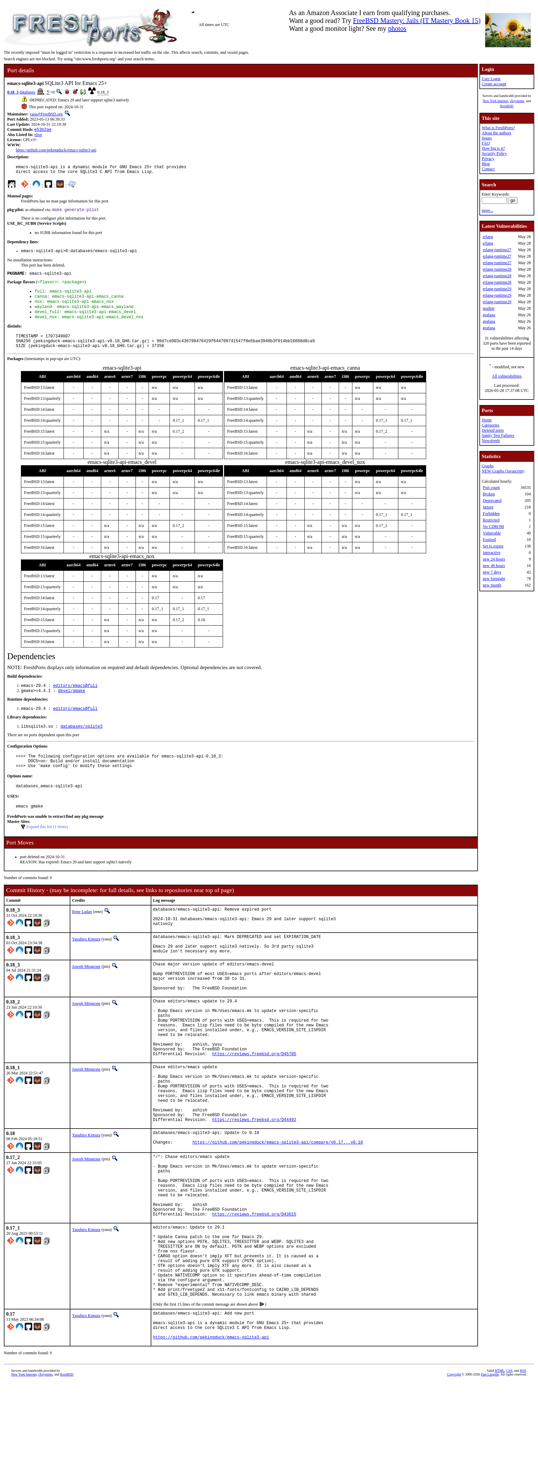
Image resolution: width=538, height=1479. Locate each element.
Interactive (491, 552)
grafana (489, 314)
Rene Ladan (82, 932)
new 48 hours (494, 565)
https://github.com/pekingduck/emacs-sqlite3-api (56, 150)
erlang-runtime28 (497, 269)
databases (27, 92)
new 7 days (492, 572)
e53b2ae (42, 130)
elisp (38, 135)
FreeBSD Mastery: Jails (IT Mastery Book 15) (417, 20)
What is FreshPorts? (498, 127)
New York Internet (495, 101)
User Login (491, 78)
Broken (489, 494)
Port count (491, 487)
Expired (489, 539)
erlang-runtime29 (497, 288)
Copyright (454, 1471)
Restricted (491, 520)
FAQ (486, 143)
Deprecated (492, 500)
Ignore (488, 507)
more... (487, 210)
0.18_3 (13, 92)
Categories (490, 425)
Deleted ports (493, 430)
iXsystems (517, 101)
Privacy (488, 158)
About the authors (496, 133)
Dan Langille (490, 1471)
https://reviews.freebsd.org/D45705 (254, 1102)
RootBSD (507, 106)
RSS (523, 1467)
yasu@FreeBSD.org (46, 114)
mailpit (488, 308)
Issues (487, 138)
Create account (494, 84)
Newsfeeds (491, 440)
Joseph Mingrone (86, 996)
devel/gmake (71, 705)
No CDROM (493, 526)
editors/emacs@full (75, 699)
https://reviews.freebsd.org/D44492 (254, 1180)
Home (487, 420)
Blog (486, 163)
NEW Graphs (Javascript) (503, 471)
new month (492, 585)
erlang (488, 236)
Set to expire (493, 546)
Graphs (488, 466)
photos (397, 28)
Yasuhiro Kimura (86, 964)
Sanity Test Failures (498, 435)
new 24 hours (494, 559)
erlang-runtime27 (497, 249)
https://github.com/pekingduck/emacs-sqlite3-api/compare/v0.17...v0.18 (277, 1205)
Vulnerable (492, 533)
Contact (488, 169)
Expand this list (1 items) (47, 848)
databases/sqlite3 (81, 742)
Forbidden (491, 513)
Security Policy (494, 153)
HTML (499, 1467)
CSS (509, 1467)
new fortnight (494, 578)
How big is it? (493, 148)
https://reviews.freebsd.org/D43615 (254, 1289)
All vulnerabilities (507, 376)
